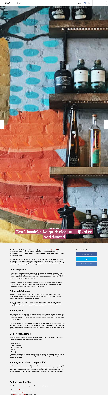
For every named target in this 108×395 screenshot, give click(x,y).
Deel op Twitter (87, 259)
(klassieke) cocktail (51, 250)
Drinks (20, 3)
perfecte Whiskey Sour (19, 392)
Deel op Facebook (87, 254)
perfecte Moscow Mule (19, 394)
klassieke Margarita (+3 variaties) (22, 390)
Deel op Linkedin (87, 263)
